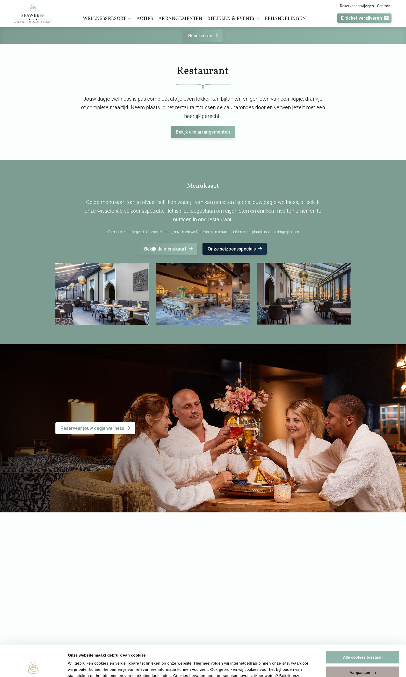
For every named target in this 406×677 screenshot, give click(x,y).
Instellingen (79, 667)
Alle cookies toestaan (362, 628)
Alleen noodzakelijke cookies (363, 658)
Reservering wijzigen (357, 6)
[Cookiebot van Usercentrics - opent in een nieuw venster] (33, 667)
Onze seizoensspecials (235, 249)
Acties (144, 19)
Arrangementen (180, 19)
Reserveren (204, 35)
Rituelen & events (233, 18)
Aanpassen (363, 643)
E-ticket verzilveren (365, 18)
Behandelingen (285, 19)
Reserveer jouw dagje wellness (96, 428)
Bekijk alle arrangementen (203, 132)
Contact (383, 6)
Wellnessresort (107, 18)
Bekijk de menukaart (169, 249)
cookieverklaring (84, 652)
